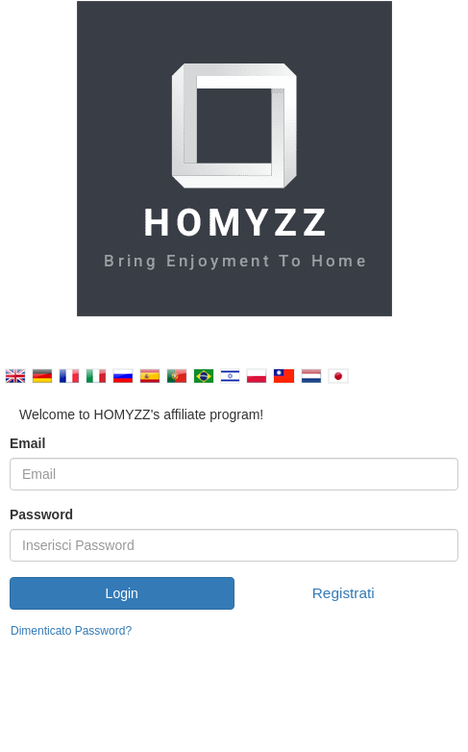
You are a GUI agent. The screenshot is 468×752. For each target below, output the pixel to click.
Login (122, 593)
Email (27, 443)
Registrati (343, 593)
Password (41, 514)
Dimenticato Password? (71, 631)
